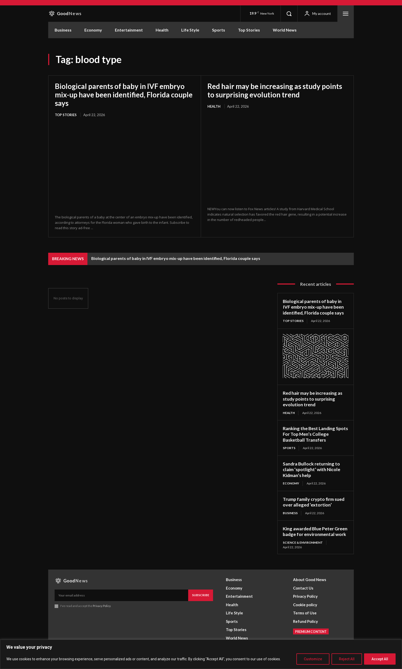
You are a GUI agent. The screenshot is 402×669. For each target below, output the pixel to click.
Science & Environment (303, 542)
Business (290, 512)
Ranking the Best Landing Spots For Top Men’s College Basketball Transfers (312, 433)
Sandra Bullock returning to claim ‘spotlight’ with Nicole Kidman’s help (311, 469)
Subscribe (200, 594)
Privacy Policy (101, 605)
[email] (121, 594)
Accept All (379, 659)
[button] (289, 13)
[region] (201, 654)
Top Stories (66, 114)
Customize (313, 659)
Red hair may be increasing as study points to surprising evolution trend (275, 90)
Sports (289, 447)
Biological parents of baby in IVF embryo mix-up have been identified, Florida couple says (120, 94)
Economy (291, 483)
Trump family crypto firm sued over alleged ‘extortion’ (314, 501)
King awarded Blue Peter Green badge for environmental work (315, 531)
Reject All (347, 659)
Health (213, 106)
